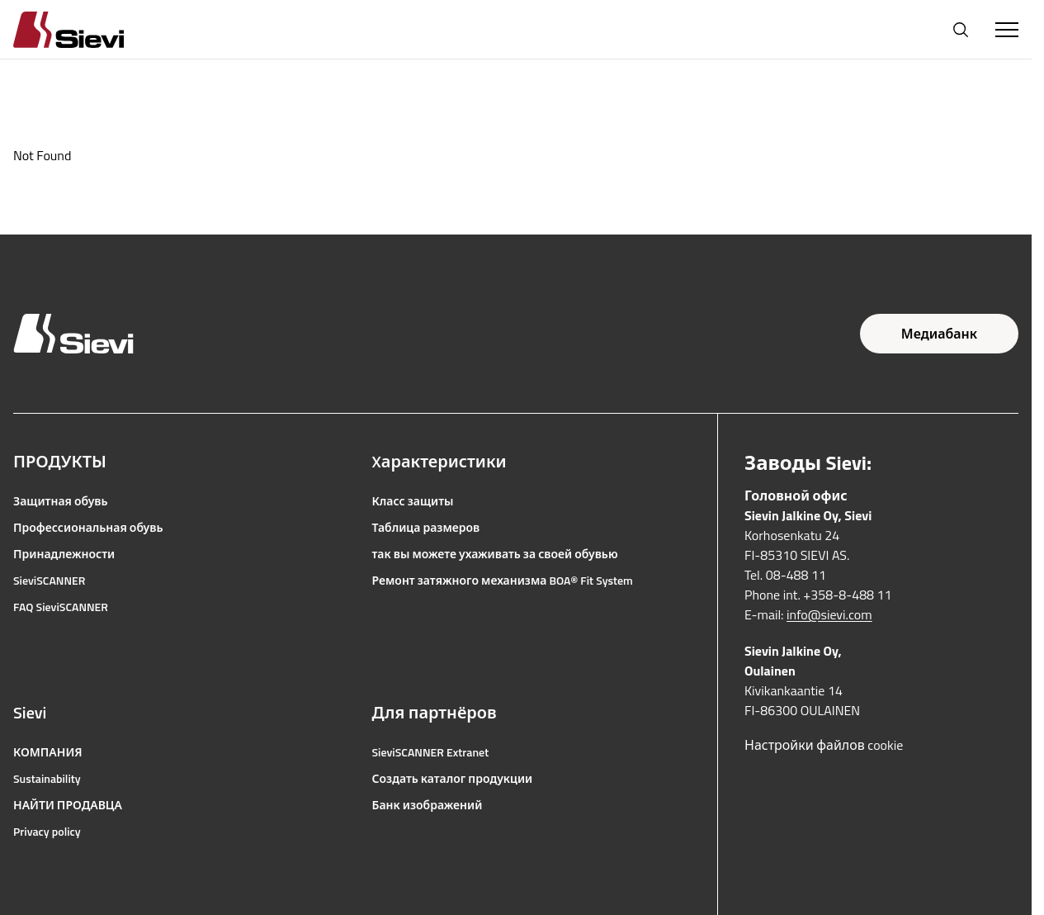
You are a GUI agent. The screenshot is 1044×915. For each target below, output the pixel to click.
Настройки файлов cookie (823, 745)
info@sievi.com (829, 614)
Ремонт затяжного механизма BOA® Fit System (502, 580)
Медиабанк (939, 334)
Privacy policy (47, 831)
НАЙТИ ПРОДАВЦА (67, 805)
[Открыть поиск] (960, 30)
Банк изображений (427, 805)
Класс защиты (413, 501)
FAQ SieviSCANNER (60, 607)
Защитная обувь (60, 501)
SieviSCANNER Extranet (430, 752)
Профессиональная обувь (88, 527)
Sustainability (47, 778)
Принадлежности (64, 554)
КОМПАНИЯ (48, 752)
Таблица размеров (426, 527)
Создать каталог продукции (452, 778)
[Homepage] (88, 29)
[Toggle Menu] (1007, 30)
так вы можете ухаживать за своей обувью (495, 554)
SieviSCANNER (49, 580)
